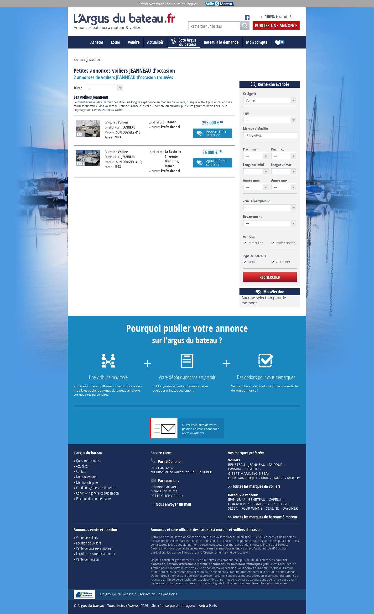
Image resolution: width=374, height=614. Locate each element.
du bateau (183, 42)
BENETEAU (236, 465)
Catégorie (249, 93)
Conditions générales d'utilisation (97, 493)
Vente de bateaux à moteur (94, 548)
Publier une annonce (276, 25)
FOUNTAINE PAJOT (242, 478)
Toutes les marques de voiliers (256, 486)
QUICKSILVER (238, 504)
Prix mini (249, 149)
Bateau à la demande (221, 42)
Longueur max (281, 164)
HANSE (278, 478)
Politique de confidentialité (93, 498)
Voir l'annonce (154, 130)
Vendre (134, 42)
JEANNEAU (257, 465)
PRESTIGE (280, 504)
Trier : (78, 87)
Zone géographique (256, 201)
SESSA (233, 508)
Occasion (280, 262)
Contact (81, 471)
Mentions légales (87, 482)
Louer (115, 42)
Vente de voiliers (87, 537)
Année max (279, 180)
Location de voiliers (88, 543)
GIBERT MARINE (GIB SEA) (248, 473)
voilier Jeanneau (180, 541)
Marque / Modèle (255, 128)
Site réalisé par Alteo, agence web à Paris (184, 605)
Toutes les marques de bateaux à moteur (265, 517)
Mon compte (256, 42)
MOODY (293, 478)
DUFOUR (275, 465)
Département (252, 216)
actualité (271, 572)
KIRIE (265, 478)
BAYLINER (290, 508)
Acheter (96, 42)
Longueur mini (253, 164)
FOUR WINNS (251, 508)
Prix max (277, 149)
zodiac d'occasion (221, 541)
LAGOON (252, 469)
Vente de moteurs (87, 559)
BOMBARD (260, 504)
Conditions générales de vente (95, 487)
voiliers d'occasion (228, 537)
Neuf (249, 262)
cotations (227, 560)
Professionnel (283, 243)
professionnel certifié (263, 548)
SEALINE (272, 508)
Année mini (251, 180)
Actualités (155, 42)
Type (246, 113)
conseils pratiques (238, 575)
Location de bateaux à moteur (95, 553)
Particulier (253, 243)
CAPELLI (275, 499)
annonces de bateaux (197, 537)
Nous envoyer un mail (173, 504)
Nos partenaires (86, 476)
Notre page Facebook (247, 17)
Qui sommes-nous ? (88, 460)
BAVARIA (234, 469)
